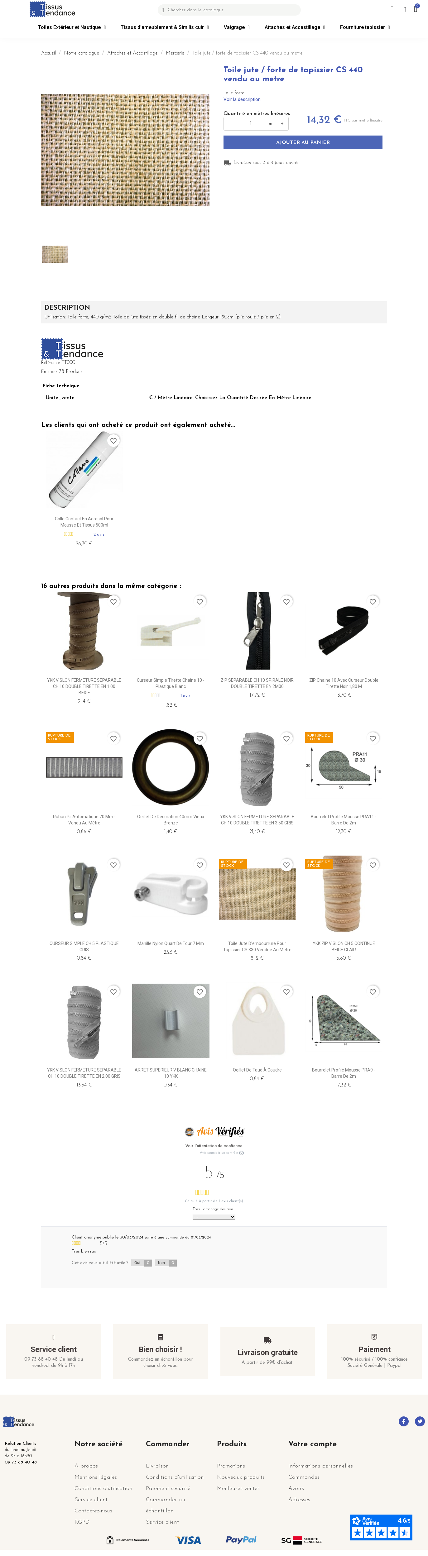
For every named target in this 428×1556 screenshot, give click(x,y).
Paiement (374, 1349)
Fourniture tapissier (365, 27)
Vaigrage (237, 27)
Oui (143, 1263)
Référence (50, 362)
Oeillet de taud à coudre (257, 1069)
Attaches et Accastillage (295, 27)
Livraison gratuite (268, 1352)
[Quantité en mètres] (251, 123)
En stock (49, 372)
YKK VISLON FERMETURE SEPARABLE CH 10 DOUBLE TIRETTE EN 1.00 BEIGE (84, 686)
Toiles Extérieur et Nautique (72, 27)
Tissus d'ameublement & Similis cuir (165, 27)
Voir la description (242, 99)
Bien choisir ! (160, 1349)
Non (167, 1263)
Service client (54, 1349)
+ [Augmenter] (282, 123)
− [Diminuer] (230, 123)
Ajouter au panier (303, 142)
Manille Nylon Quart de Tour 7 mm (170, 943)
